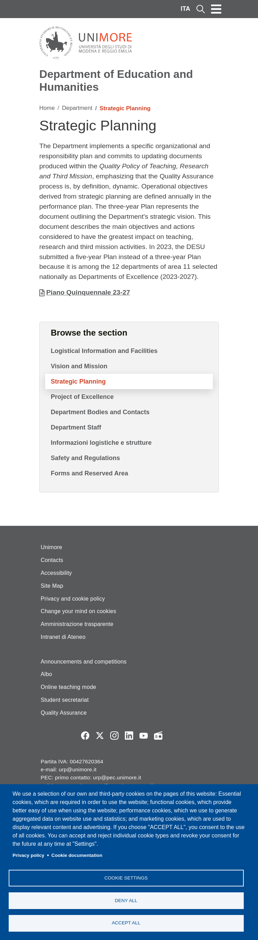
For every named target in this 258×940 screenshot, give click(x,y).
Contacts (52, 560)
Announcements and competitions (84, 662)
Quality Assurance (64, 713)
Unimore (51, 547)
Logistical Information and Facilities (104, 350)
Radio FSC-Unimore (158, 735)
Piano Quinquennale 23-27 (88, 292)
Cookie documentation (77, 855)
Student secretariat (65, 700)
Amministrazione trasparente (77, 624)
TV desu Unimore (172, 735)
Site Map (52, 586)
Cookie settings (126, 877)
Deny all (126, 900)
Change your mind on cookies (78, 611)
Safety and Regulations (85, 458)
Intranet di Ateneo (63, 637)
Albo (46, 674)
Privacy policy (28, 855)
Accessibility (56, 573)
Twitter (99, 735)
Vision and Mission (79, 366)
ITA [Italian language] (185, 8)
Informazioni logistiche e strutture (101, 442)
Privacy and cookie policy (73, 599)
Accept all (126, 922)
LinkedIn (129, 735)
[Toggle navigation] (216, 9)
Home (47, 108)
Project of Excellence (82, 396)
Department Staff (76, 427)
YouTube (143, 735)
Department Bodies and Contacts (100, 412)
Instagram (114, 735)
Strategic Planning (78, 381)
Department (77, 108)
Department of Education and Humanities (116, 80)
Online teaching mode (68, 687)
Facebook (85, 735)
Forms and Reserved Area (89, 473)
